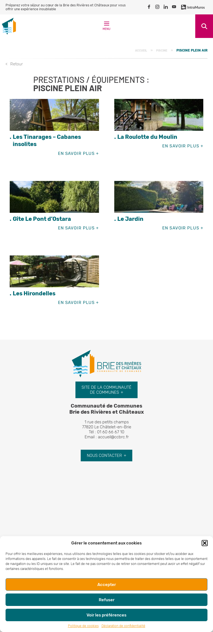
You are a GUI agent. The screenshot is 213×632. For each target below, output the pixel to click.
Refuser (107, 599)
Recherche (204, 26)
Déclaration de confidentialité (123, 626)
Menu (106, 27)
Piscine (161, 50)
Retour (16, 64)
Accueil (141, 50)
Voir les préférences (106, 615)
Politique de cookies (83, 626)
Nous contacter (104, 455)
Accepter (106, 584)
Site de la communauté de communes (106, 390)
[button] (204, 543)
